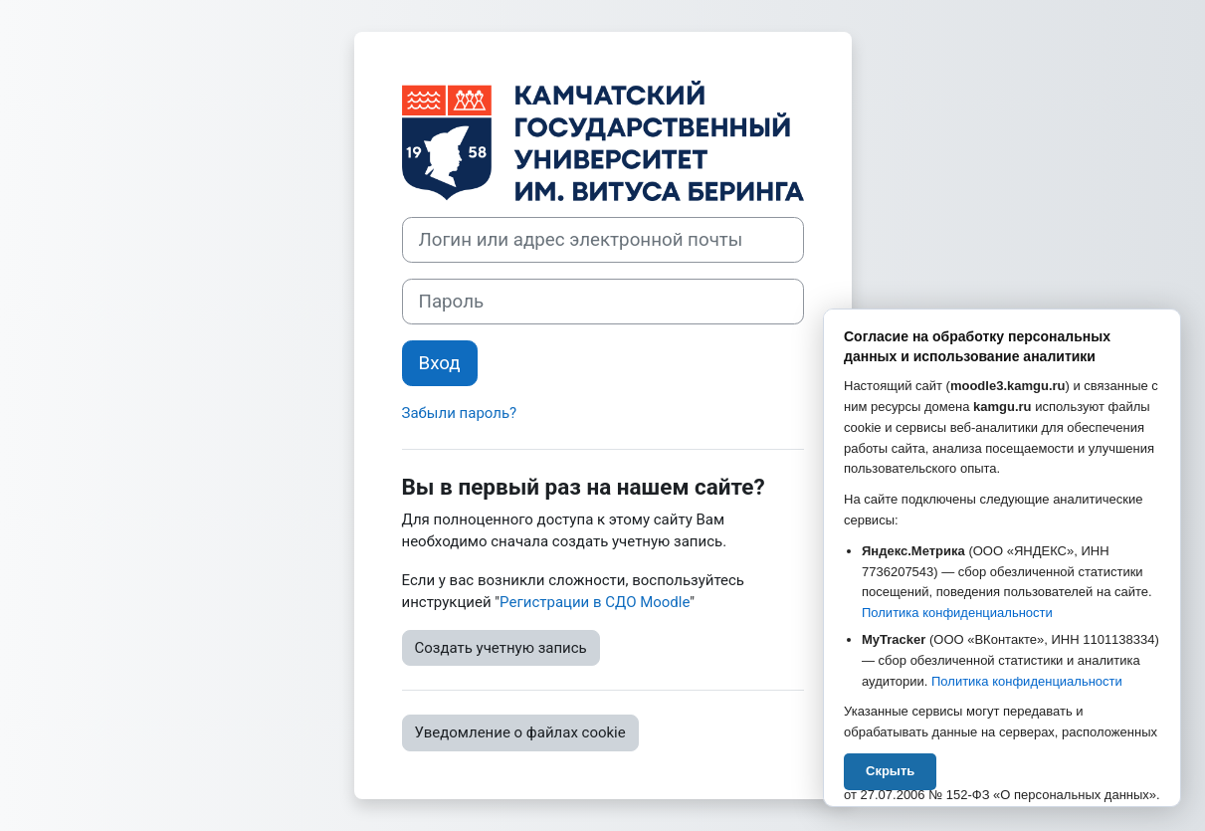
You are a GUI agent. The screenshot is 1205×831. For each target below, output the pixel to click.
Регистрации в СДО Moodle (595, 602)
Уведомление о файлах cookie (520, 732)
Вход (440, 363)
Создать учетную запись (501, 648)
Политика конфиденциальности (957, 612)
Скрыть (890, 770)
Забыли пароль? (459, 413)
